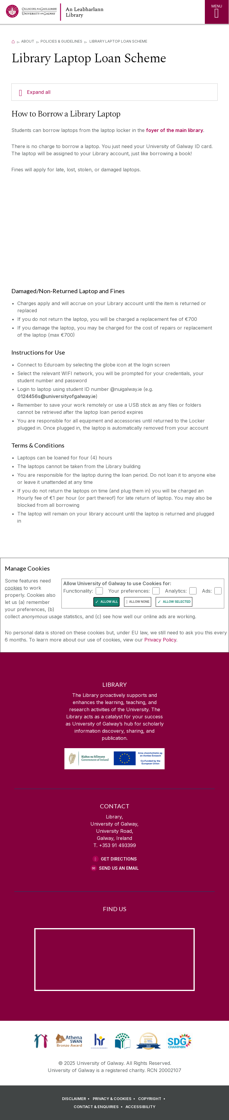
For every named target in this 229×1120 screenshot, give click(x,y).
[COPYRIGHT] (152, 1099)
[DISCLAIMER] (77, 1099)
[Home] (13, 41)
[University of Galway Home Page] (31, 13)
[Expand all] (114, 92)
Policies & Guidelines (61, 41)
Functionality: (78, 591)
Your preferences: (129, 591)
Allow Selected (177, 601)
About (27, 41)
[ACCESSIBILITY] (140, 1107)
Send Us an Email (119, 868)
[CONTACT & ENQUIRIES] (99, 1107)
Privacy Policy (160, 640)
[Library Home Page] (103, 12)
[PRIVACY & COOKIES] (115, 1099)
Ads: (207, 591)
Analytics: (176, 591)
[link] (41, 1041)
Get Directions (119, 858)
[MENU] (217, 12)
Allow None (139, 601)
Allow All (109, 601)
